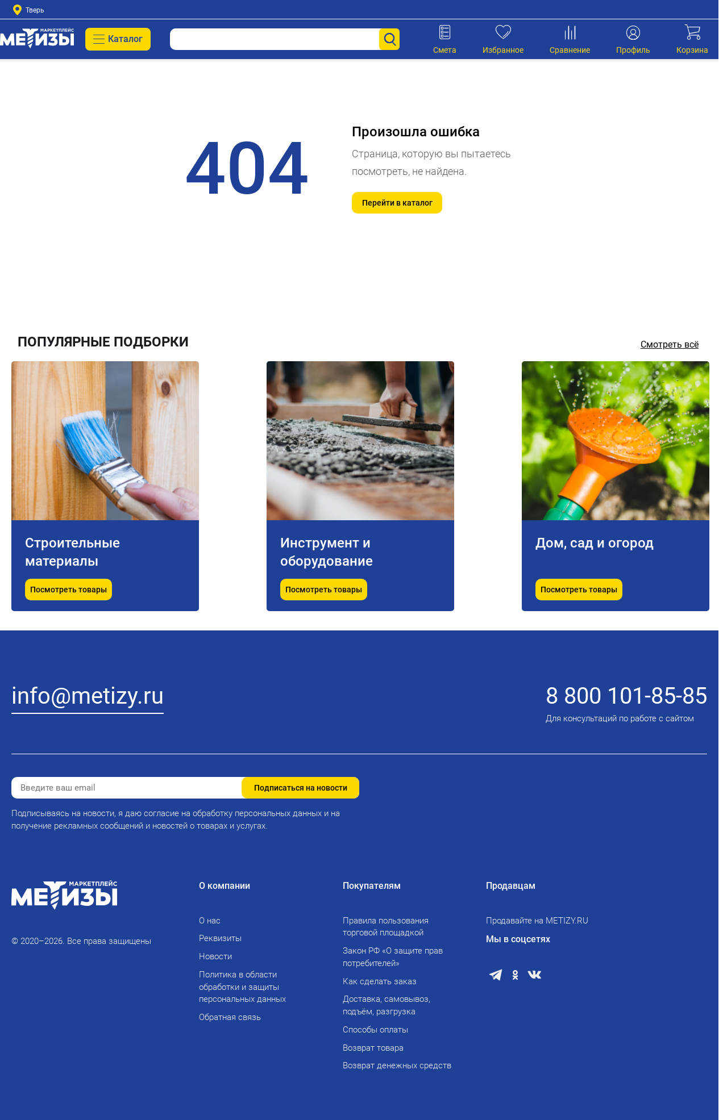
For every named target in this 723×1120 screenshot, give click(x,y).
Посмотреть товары (68, 589)
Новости (215, 956)
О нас (210, 921)
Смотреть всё (670, 344)
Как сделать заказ (380, 981)
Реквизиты (220, 938)
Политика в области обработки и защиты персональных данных (242, 987)
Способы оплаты (375, 1030)
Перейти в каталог (397, 202)
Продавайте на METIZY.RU (537, 921)
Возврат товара (373, 1048)
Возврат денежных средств (397, 1065)
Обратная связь (230, 1017)
